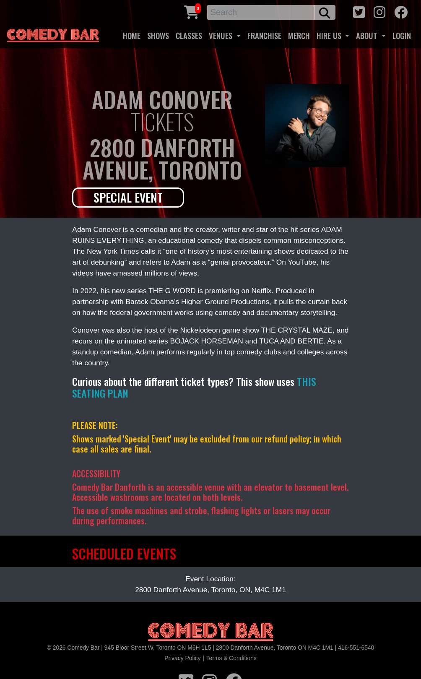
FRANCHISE (264, 35)
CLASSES (189, 35)
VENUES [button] (221, 35)
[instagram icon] (379, 11)
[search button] (324, 12)
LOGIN (401, 35)
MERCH (299, 35)
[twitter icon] (359, 11)
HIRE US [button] (330, 35)
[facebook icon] (401, 11)
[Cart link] (191, 11)
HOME (131, 35)
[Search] (261, 12)
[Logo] (210, 632)
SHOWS (158, 35)
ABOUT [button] (367, 35)
